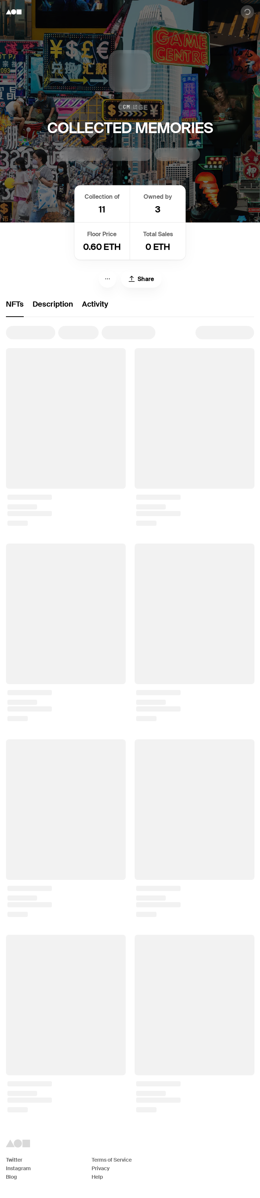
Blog (11, 1177)
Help (97, 1177)
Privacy (101, 1168)
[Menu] (107, 279)
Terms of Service (112, 1159)
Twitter (14, 1159)
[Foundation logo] (14, 11)
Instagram (18, 1168)
